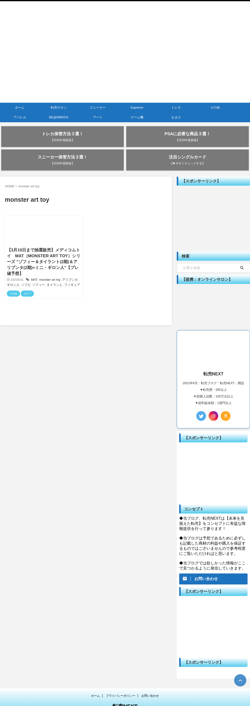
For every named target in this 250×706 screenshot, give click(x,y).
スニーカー (98, 107)
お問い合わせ (150, 679)
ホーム (19, 107)
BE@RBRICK (59, 117)
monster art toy (48, 262)
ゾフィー (34, 267)
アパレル (19, 117)
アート (98, 117)
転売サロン (59, 107)
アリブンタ (67, 262)
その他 (215, 107)
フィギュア (65, 267)
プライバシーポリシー (120, 679)
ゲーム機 (137, 117)
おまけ (176, 117)
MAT (34, 262)
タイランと (49, 267)
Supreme (136, 107)
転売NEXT (125, 690)
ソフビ (22, 267)
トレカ (176, 107)
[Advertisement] (213, 202)
